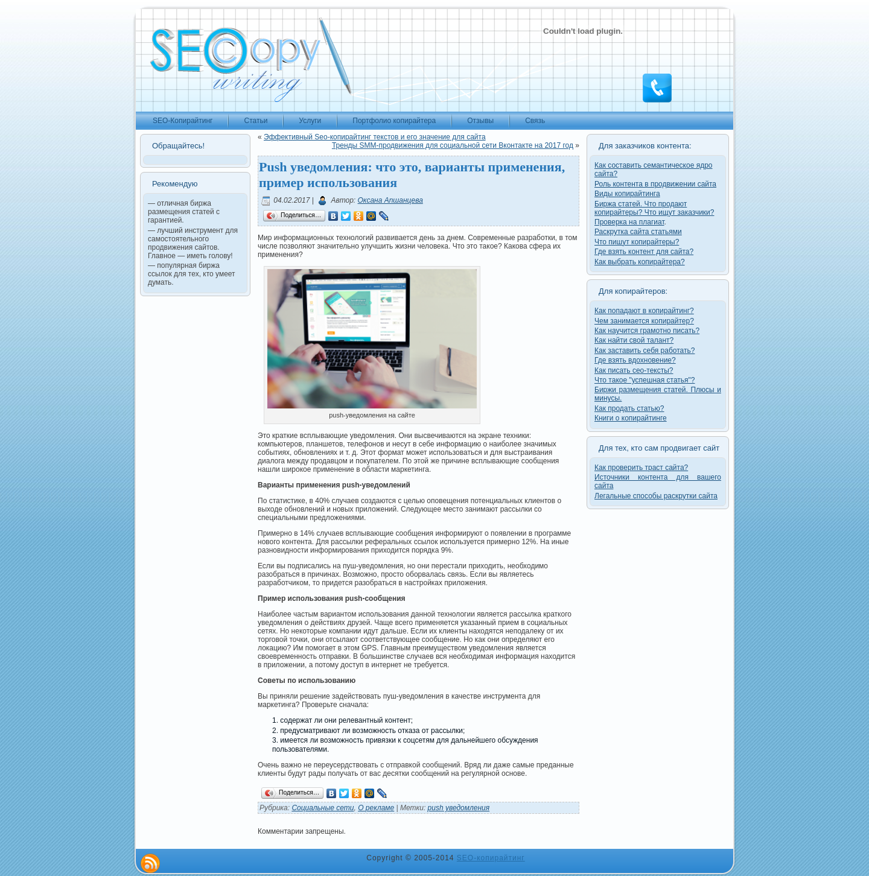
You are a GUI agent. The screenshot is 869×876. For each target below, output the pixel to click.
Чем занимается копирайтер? (644, 321)
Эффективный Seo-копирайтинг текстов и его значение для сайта (375, 137)
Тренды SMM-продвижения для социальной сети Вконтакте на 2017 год (452, 145)
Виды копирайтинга (627, 193)
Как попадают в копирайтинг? (644, 310)
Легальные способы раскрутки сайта (656, 496)
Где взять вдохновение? (635, 360)
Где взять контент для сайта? (643, 251)
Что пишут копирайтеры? (636, 242)
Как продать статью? (629, 408)
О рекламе (376, 808)
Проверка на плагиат (629, 222)
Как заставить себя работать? (644, 350)
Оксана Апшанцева (390, 200)
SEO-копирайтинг (491, 858)
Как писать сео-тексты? (633, 370)
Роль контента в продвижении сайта (655, 184)
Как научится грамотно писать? (646, 330)
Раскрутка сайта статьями (638, 231)
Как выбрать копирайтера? (639, 262)
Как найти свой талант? (633, 340)
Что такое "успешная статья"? (644, 380)
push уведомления (459, 808)
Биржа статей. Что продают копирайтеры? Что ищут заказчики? (654, 208)
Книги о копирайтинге (630, 418)
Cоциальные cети (322, 808)
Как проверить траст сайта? (641, 467)
